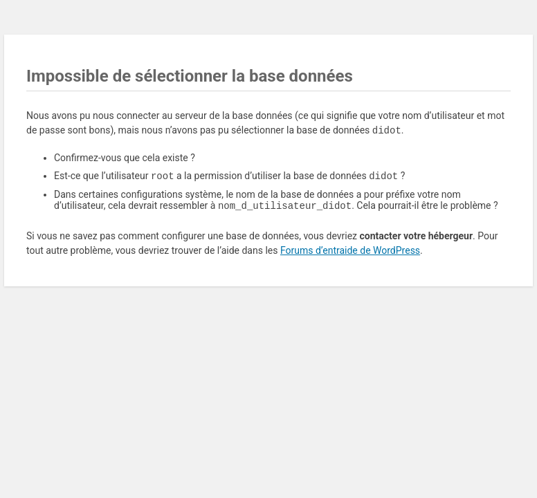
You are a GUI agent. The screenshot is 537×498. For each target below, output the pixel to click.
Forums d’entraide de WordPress (350, 253)
